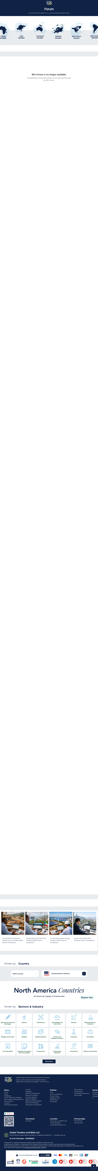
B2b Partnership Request (33, 1101)
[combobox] (25, 973)
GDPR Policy (54, 1100)
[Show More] (49, 1061)
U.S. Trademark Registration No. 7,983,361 (34, 1147)
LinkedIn (95, 1092)
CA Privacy (53, 1102)
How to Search (9, 1101)
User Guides (78, 1095)
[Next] (84, 973)
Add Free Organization (32, 1093)
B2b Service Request (32, 1103)
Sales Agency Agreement (33, 1105)
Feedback (28, 1091)
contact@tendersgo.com (58, 1125)
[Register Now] (87, 997)
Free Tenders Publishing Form (13, 1099)
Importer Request (31, 1097)
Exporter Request (31, 1099)
